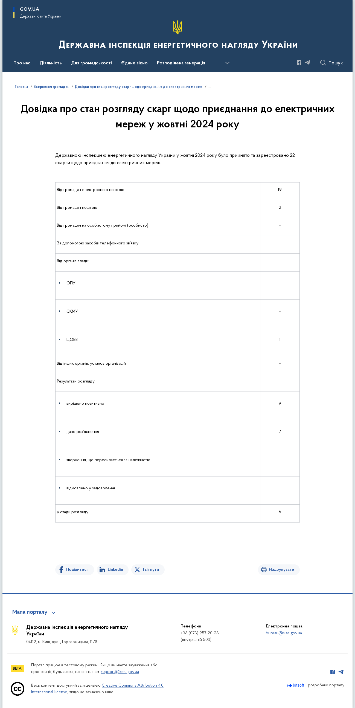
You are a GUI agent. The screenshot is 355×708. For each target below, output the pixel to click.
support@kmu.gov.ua (120, 672)
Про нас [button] (21, 63)
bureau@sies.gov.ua (284, 633)
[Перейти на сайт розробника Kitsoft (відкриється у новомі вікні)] (296, 685)
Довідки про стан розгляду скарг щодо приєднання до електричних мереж (138, 87)
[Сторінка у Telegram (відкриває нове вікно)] (307, 62)
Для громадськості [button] (91, 63)
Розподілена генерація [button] (181, 63)
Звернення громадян (51, 87)
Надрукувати (281, 569)
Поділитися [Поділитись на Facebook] (77, 569)
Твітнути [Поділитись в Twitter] (150, 569)
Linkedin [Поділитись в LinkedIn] (115, 569)
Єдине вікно (134, 63)
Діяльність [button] (51, 63)
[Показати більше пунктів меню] (227, 63)
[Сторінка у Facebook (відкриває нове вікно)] (299, 62)
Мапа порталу (30, 612)
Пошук (335, 63)
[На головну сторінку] (177, 35)
